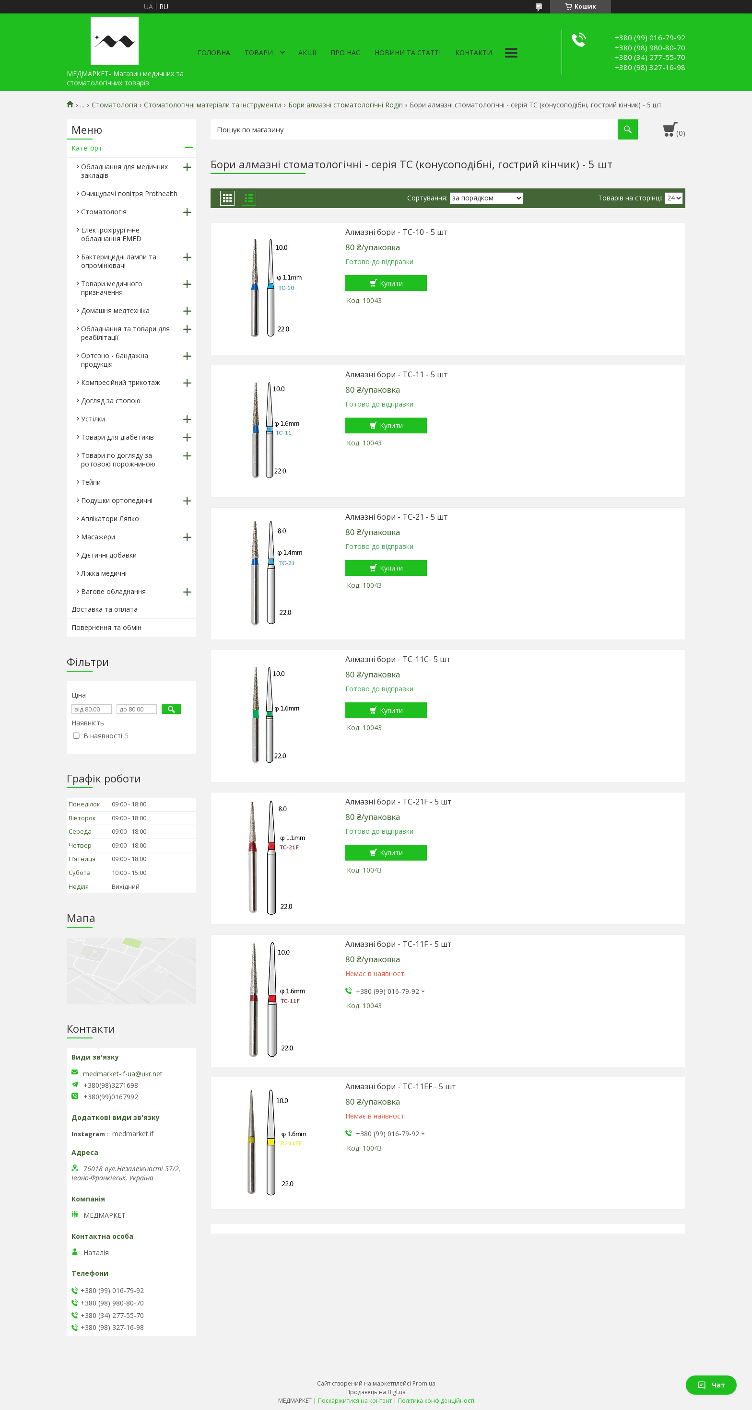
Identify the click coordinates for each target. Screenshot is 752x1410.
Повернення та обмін (106, 627)
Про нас (345, 52)
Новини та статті (408, 52)
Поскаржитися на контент (355, 1401)
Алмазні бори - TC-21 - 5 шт (396, 517)
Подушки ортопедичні (117, 500)
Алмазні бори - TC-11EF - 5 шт (400, 1086)
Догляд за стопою (111, 400)
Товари (259, 52)
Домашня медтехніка (115, 310)
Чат (711, 1384)
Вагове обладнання (113, 591)
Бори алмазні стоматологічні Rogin (345, 105)
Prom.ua (423, 1383)
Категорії (86, 147)
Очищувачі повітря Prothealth (129, 193)
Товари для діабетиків (117, 437)
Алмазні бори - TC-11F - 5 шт (398, 944)
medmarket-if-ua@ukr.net (123, 1074)
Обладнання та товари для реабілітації (125, 333)
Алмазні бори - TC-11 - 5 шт (396, 374)
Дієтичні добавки (109, 554)
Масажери (98, 536)
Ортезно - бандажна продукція (114, 360)
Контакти (473, 52)
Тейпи (91, 482)
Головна (214, 52)
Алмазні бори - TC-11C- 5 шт (398, 659)
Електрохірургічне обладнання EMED (111, 234)
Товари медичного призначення (111, 288)
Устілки (93, 418)
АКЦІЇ (307, 52)
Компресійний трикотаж (120, 382)
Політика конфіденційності (436, 1401)
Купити (391, 283)
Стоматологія (114, 105)
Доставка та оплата (104, 609)
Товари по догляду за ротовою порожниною (118, 459)
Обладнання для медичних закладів (124, 171)
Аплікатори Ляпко (110, 518)
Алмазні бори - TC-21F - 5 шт (398, 801)
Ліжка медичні (104, 573)
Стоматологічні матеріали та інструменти (212, 105)
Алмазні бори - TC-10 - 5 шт (396, 232)
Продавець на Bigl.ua (376, 1392)
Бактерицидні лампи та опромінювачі (118, 261)
